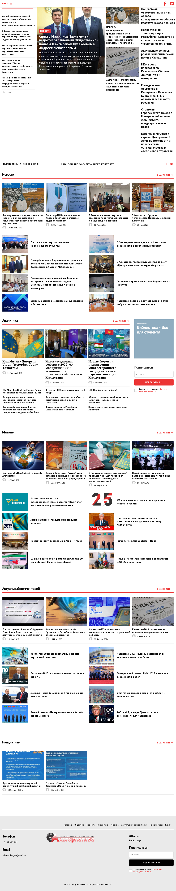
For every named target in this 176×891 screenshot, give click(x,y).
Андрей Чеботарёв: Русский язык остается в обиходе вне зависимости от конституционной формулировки (65, 475)
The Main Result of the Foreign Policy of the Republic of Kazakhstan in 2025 (21, 391)
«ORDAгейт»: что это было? (102, 389)
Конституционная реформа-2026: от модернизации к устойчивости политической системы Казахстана (17, 66)
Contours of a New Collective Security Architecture (21, 474)
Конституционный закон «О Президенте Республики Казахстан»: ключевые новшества (64, 632)
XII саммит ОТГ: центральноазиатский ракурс (65, 391)
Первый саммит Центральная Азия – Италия (56, 540)
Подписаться (154, 382)
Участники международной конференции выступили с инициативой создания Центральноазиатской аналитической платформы (54, 283)
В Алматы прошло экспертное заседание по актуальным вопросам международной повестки (108, 218)
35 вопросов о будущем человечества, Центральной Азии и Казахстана (152, 216)
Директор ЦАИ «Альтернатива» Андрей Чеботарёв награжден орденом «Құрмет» (66, 218)
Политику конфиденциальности (153, 390)
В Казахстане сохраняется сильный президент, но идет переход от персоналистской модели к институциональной (107, 476)
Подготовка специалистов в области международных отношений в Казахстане (64, 399)
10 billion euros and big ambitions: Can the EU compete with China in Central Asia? (57, 560)
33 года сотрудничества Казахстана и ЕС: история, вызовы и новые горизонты (108, 399)
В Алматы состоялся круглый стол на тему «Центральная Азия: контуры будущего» (142, 263)
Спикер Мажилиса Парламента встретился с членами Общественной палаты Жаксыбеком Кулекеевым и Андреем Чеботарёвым (68, 42)
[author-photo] (4, 227)
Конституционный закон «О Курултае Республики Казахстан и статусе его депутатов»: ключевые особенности (21, 632)
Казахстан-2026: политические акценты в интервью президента (122, 85)
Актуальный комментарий (121, 79)
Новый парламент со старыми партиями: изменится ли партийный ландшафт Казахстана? (17, 49)
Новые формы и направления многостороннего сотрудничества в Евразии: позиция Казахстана (16, 81)
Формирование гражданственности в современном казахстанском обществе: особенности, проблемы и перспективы (121, 36)
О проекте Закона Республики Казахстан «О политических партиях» (65, 784)
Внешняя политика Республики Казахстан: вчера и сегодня (61, 408)
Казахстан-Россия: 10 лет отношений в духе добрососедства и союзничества (142, 302)
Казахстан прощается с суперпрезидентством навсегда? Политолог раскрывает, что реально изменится (56, 501)
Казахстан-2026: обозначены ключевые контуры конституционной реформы (109, 630)
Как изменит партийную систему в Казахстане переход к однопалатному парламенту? (139, 521)
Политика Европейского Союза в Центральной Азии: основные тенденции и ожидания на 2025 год (20, 409)
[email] (154, 374)
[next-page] (9, 92)
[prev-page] (4, 92)
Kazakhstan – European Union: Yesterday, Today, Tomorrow (20, 364)
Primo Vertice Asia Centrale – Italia (136, 540)
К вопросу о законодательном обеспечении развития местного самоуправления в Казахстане (19, 399)
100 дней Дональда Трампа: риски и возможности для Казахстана (137, 713)
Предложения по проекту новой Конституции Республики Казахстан (21, 784)
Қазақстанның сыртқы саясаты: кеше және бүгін (107, 408)
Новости (45, 31)
